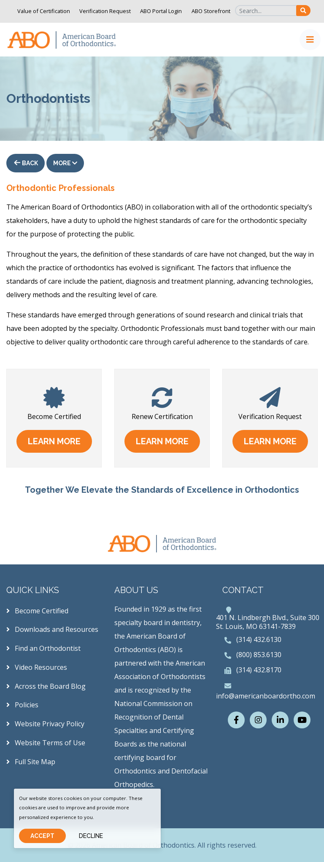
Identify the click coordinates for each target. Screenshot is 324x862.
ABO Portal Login (161, 11)
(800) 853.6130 (258, 654)
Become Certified (37, 610)
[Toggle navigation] (310, 39)
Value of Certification (43, 11)
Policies (22, 704)
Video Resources (36, 667)
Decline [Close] (91, 835)
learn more (54, 441)
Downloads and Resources (52, 629)
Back (29, 163)
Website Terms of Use (45, 742)
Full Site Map (30, 761)
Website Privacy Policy (45, 723)
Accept (42, 835)
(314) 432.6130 (258, 639)
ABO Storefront (211, 11)
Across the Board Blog (46, 686)
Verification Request (105, 11)
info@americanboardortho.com (265, 696)
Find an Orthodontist (43, 648)
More (65, 163)
